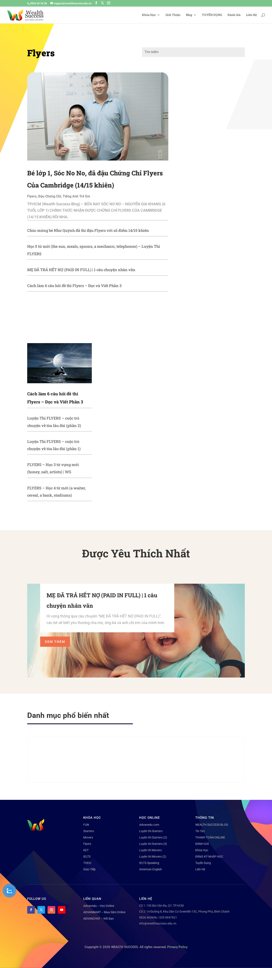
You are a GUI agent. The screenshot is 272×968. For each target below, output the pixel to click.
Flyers (32, 196)
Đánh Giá (234, 15)
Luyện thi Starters (151, 831)
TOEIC (87, 863)
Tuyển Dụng (203, 863)
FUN (86, 824)
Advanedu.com (149, 824)
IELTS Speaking (149, 863)
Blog (189, 15)
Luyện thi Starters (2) (153, 837)
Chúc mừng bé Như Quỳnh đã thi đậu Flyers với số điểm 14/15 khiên (88, 230)
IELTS (87, 856)
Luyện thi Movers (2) (152, 856)
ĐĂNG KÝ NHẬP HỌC (209, 856)
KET (86, 850)
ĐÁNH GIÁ (202, 843)
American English (150, 869)
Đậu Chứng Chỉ (49, 196)
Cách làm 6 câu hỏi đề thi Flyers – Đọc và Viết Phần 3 (74, 285)
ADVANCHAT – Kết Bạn (98, 918)
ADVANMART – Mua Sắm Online (104, 912)
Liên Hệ (251, 15)
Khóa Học (149, 15)
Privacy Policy (177, 947)
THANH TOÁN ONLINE (210, 837)
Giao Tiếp (89, 869)
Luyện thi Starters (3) (153, 843)
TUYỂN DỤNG (212, 15)
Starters (88, 831)
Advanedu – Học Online (98, 905)
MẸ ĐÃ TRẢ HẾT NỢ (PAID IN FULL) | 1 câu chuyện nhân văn (81, 269)
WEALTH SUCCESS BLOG (211, 824)
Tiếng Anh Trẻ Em (76, 196)
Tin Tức (200, 831)
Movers (88, 837)
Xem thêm (55, 642)
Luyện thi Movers (150, 850)
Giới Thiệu (173, 15)
